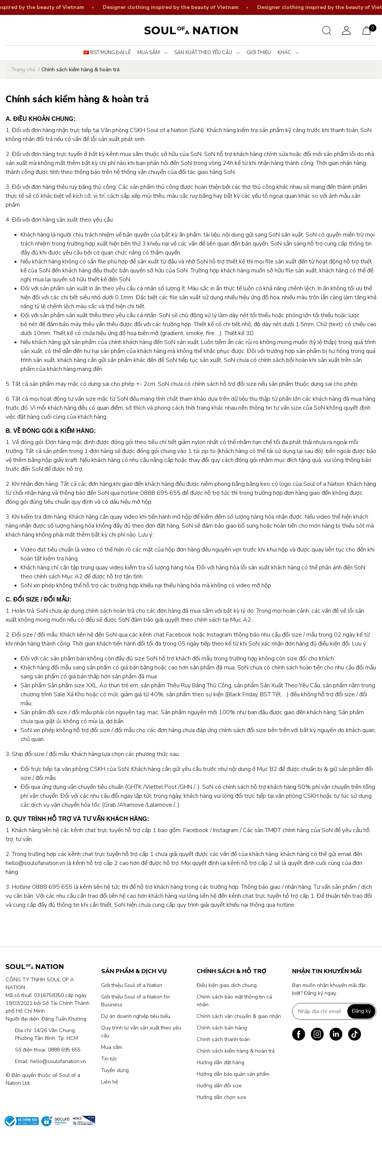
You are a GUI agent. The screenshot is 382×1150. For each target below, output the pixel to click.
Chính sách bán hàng (222, 1027)
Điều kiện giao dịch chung (227, 985)
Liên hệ (109, 1081)
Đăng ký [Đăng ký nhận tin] (361, 1011)
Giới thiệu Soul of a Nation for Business (135, 1000)
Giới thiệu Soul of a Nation (131, 985)
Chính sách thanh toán (223, 1039)
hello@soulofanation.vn (58, 1061)
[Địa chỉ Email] (334, 1011)
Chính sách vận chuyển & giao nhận (239, 1016)
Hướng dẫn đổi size (219, 1085)
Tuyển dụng (115, 1070)
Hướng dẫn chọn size (221, 1097)
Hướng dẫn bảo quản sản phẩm (233, 1074)
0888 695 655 (64, 1049)
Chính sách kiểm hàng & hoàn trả (236, 1050)
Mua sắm (111, 1047)
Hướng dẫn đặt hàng (220, 1062)
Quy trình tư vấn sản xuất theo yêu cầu (141, 1031)
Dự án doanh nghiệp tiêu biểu (135, 1016)
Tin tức (109, 1058)
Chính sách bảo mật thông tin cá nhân (234, 1000)
